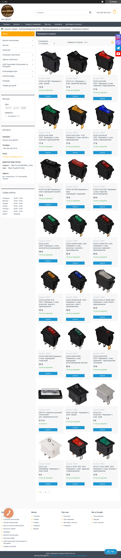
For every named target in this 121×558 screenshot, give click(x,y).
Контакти (58, 24)
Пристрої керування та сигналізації (56, 29)
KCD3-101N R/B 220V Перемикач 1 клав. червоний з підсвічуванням (104, 83)
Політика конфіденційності (78, 556)
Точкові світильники (10, 522)
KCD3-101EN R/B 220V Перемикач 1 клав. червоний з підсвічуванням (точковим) (104, 359)
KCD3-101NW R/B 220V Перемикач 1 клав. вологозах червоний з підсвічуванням (102, 247)
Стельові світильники (11, 519)
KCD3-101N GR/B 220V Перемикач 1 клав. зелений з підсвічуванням (49, 137)
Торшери (6, 532)
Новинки (36, 526)
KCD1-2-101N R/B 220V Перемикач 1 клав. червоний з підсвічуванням (77, 469)
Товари (36, 519)
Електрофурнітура (9, 71)
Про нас (47, 24)
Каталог (16, 24)
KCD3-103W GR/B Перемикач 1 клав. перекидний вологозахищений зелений (76, 359)
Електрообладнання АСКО (29, 29)
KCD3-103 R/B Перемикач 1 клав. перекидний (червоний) (77, 191)
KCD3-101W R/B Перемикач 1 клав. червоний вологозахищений (104, 191)
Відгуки (36, 529)
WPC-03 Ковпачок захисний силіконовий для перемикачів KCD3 (50, 415)
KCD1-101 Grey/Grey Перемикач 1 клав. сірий (102, 415)
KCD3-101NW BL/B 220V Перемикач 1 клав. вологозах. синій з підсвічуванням (76, 303)
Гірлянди (6, 81)
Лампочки (6, 50)
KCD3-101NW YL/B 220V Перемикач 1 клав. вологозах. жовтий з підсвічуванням (49, 303)
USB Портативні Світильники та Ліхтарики (15, 65)
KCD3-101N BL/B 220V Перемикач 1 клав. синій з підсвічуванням (103, 137)
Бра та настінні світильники (13, 526)
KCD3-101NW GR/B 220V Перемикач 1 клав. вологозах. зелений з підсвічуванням (76, 247)
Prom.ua (72, 553)
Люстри (5, 45)
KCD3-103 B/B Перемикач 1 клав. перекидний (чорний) (50, 190)
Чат (110, 551)
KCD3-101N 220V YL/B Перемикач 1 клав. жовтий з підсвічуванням (77, 137)
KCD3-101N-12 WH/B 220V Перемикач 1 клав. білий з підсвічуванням (104, 302)
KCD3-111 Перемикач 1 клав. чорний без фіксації (76, 82)
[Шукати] (90, 12)
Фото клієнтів (98, 522)
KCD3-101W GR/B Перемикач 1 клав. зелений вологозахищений (49, 246)
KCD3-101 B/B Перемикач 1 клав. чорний (50, 82)
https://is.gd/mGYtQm (16, 168)
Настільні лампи (9, 529)
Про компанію (69, 519)
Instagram (67, 526)
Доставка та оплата (73, 24)
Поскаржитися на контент (58, 556)
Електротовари (8, 76)
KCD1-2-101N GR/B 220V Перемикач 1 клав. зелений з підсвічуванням (104, 469)
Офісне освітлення (10, 60)
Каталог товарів (11, 29)
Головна (6, 24)
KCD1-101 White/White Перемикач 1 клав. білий (49, 469)
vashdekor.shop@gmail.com (12, 157)
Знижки (36, 522)
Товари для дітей (9, 86)
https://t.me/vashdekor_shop (22, 165)
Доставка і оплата (70, 522)
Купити (48, 96)
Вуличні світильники (10, 40)
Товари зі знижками (33, 24)
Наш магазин (98, 516)
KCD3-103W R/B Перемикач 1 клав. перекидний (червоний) (50, 358)
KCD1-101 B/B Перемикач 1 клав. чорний (77, 414)
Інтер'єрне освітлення (11, 55)
